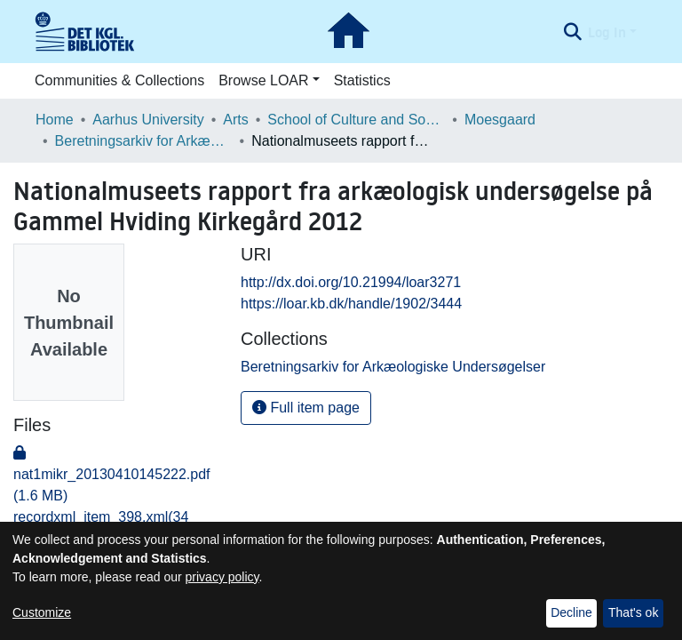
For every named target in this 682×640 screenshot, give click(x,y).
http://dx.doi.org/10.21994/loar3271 (351, 282)
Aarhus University (147, 119)
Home (55, 119)
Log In (607, 32)
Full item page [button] (306, 407)
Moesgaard (499, 119)
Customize (41, 612)
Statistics (362, 80)
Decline (571, 612)
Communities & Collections (119, 80)
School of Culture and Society (356, 119)
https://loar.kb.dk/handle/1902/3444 (351, 303)
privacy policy (222, 577)
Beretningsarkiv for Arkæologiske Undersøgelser (144, 140)
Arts (235, 119)
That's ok (633, 612)
